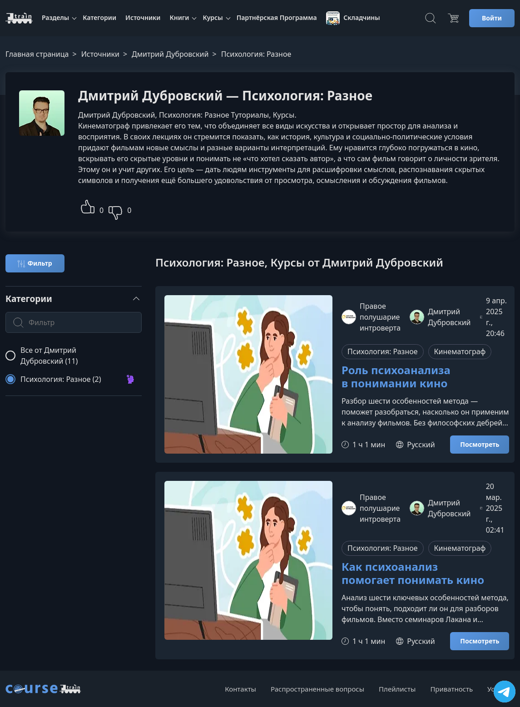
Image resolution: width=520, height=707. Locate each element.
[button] (87, 205)
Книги (179, 17)
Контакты (240, 688)
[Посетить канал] (504, 691)
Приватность (451, 688)
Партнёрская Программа (277, 17)
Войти (492, 18)
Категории (99, 17)
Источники (142, 17)
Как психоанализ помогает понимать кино (413, 573)
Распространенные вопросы (317, 688)
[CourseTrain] (19, 18)
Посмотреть (479, 444)
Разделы (55, 17)
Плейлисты (397, 688)
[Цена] (453, 18)
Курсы (213, 17)
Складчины (353, 18)
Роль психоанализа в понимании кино (396, 377)
